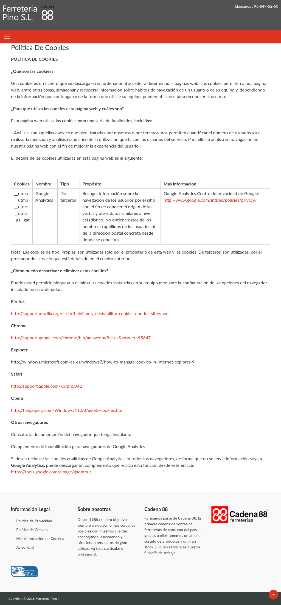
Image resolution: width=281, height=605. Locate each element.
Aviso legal (25, 547)
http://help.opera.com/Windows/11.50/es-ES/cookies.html (68, 410)
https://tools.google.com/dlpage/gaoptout (51, 471)
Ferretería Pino (47, 598)
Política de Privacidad (34, 520)
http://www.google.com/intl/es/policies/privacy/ (210, 199)
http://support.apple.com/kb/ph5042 (46, 385)
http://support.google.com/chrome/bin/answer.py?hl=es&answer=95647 (81, 337)
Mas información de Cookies (40, 538)
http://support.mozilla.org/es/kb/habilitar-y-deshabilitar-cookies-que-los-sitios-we (89, 313)
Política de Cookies (32, 529)
